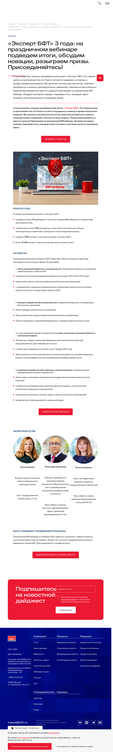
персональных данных (69, 599)
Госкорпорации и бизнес (67, 660)
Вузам (36, 710)
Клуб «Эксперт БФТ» (42, 666)
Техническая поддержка (90, 666)
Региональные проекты (66, 648)
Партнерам (38, 704)
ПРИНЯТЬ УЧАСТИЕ (56, 139)
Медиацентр (39, 654)
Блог (36, 683)
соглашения (53, 732)
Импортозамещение (88, 660)
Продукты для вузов (88, 654)
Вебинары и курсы (41, 672)
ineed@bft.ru (17, 722)
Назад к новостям (17, 76)
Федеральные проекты (66, 642)
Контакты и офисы (41, 660)
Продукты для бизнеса (89, 648)
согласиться (23, 737)
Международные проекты (67, 654)
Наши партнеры (40, 648)
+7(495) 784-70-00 (15, 677)
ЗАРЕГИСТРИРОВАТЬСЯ (55, 411)
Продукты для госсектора (90, 642)
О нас (36, 642)
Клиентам (38, 698)
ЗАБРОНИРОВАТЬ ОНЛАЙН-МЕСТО (55, 554)
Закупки (37, 677)
